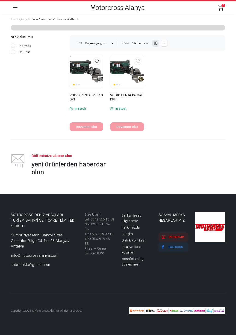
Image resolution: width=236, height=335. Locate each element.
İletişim (127, 234)
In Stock (21, 46)
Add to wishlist (96, 61)
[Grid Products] (155, 43)
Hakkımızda (130, 227)
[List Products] (164, 43)
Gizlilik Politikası (133, 240)
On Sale (20, 52)
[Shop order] (99, 43)
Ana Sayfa (17, 19)
